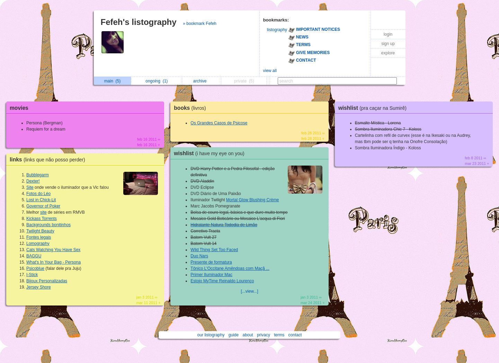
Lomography (38, 243)
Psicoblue (35, 268)
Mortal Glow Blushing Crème (252, 199)
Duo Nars (199, 256)
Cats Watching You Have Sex (53, 249)
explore (388, 53)
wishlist (211, 153)
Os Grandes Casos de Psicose (218, 123)
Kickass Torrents (41, 218)
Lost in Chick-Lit (41, 199)
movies (19, 108)
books (191, 108)
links (49, 159)
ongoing (156, 81)
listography (277, 29)
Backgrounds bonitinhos (48, 224)
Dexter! (33, 181)
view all (270, 70)
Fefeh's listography (139, 22)
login (388, 34)
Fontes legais (38, 237)
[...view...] (249, 291)
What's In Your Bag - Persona (53, 262)
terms (279, 335)
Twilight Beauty (40, 231)
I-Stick (32, 274)
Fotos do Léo (38, 193)
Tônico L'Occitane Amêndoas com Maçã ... (229, 268)
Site (30, 187)
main (112, 81)
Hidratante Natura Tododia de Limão (223, 224)
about (248, 335)
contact (295, 335)
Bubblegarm (37, 174)
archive (201, 81)
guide (234, 335)
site (43, 212)
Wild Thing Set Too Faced (214, 249)
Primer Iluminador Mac (211, 274)
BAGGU (33, 256)
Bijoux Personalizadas (46, 280)
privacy (263, 335)
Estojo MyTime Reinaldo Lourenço (222, 280)
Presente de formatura (211, 262)
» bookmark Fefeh (199, 23)
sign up (388, 43)
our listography (211, 335)
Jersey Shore (38, 287)
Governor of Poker (43, 206)
